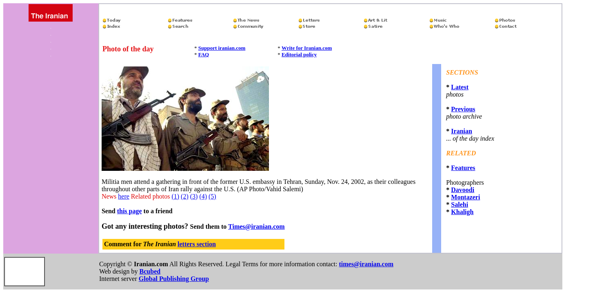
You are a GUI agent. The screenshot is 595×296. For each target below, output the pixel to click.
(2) (185, 196)
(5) (212, 196)
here (123, 196)
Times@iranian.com (256, 226)
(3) (194, 196)
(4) (203, 196)
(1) (175, 196)
